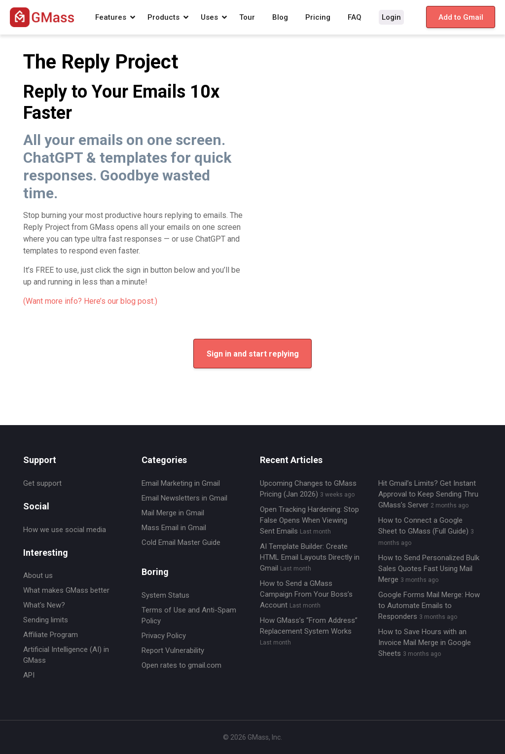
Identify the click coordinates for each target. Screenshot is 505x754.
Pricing (317, 17)
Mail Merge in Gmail (173, 512)
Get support (42, 483)
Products (163, 17)
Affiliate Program (50, 634)
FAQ (354, 17)
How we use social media (64, 529)
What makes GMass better (66, 590)
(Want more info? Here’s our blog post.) (90, 301)
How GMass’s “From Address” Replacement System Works (309, 631)
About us (38, 575)
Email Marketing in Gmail (181, 483)
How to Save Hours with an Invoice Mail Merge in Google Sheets (424, 642)
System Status (165, 595)
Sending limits (45, 619)
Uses (209, 17)
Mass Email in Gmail (174, 527)
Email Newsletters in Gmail (184, 498)
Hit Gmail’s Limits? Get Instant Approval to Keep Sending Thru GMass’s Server (428, 494)
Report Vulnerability (173, 650)
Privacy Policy (164, 635)
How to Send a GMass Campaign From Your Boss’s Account (306, 594)
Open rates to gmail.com (181, 665)
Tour (247, 17)
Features (110, 17)
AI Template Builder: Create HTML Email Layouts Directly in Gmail (310, 557)
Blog (280, 17)
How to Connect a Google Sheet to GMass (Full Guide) (426, 531)
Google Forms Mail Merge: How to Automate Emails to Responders (429, 605)
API (29, 675)
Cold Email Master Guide (181, 542)
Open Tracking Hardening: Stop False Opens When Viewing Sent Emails (309, 520)
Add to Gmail (460, 17)
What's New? (44, 605)
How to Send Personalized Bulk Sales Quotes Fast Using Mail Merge (428, 568)
